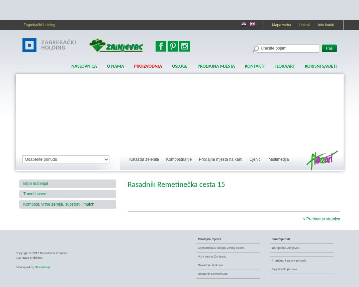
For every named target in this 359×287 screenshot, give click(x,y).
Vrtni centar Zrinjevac (212, 256)
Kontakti (254, 66)
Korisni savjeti (321, 66)
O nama (115, 66)
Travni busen (35, 194)
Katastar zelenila (144, 159)
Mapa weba (281, 25)
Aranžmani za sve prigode (289, 260)
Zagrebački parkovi (284, 269)
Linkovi (304, 25)
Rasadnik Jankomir (211, 265)
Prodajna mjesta (216, 66)
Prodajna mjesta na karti (220, 159)
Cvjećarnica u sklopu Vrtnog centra (221, 247)
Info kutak (326, 25)
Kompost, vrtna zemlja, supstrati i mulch (58, 204)
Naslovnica (84, 66)
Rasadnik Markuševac (213, 274)
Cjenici (255, 159)
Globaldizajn (43, 267)
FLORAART (284, 66)
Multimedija (279, 159)
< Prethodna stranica (321, 219)
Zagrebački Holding (40, 25)
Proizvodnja (148, 66)
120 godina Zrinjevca (286, 247)
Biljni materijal (35, 183)
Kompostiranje (179, 159)
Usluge (179, 66)
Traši (329, 48)
